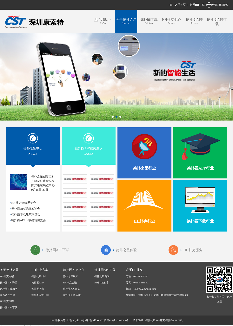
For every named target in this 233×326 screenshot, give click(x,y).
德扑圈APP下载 (8, 307)
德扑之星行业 (39, 276)
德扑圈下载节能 (72, 295)
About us (126, 20)
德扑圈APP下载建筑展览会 (28, 220)
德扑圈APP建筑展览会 (25, 208)
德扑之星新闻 (102, 276)
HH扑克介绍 (7, 276)
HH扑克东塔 (101, 282)
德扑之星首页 (177, 4)
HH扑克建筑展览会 (23, 202)
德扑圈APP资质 (8, 282)
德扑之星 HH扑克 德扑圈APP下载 (164, 320)
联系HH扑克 (197, 4)
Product (171, 20)
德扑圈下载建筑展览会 (25, 214)
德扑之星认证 (70, 276)
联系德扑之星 (7, 295)
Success (194, 20)
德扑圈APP (37, 282)
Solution (149, 20)
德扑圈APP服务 (71, 288)
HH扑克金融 (70, 282)
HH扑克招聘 (7, 301)
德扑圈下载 (37, 288)
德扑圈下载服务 (9, 288)
